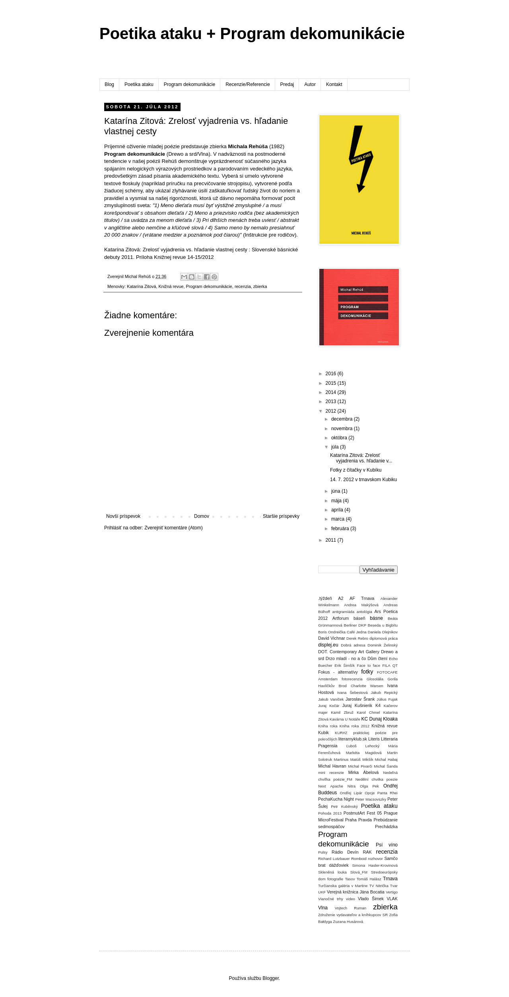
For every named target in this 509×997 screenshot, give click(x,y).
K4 (378, 705)
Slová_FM (358, 872)
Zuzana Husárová (348, 921)
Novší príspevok (123, 516)
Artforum (340, 618)
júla (335, 447)
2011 (332, 540)
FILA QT (390, 665)
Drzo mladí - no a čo (346, 658)
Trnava (390, 878)
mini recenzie (331, 772)
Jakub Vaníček (331, 699)
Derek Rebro (357, 638)
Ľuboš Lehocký (363, 746)
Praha (351, 819)
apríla (337, 510)
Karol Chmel (368, 712)
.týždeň (325, 598)
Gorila (392, 679)
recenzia (243, 286)
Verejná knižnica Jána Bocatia (356, 891)
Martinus (341, 759)
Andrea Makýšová (361, 605)
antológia (364, 611)
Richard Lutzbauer (334, 858)
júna (336, 491)
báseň (359, 618)
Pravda (365, 819)
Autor (310, 84)
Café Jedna (357, 632)
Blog (109, 84)
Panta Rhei (387, 793)
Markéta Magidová (364, 752)
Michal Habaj (386, 759)
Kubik (323, 732)
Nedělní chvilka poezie (377, 779)
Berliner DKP (355, 625)
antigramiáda (343, 611)
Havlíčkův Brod (332, 686)
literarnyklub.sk (352, 738)
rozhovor (375, 858)
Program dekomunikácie (189, 84)
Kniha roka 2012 (354, 726)
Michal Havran (332, 766)
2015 (332, 383)
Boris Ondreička (332, 632)
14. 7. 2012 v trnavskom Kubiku (363, 479)
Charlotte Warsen (367, 686)
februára (340, 528)
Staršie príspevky (281, 516)
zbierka (260, 286)
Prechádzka (386, 826)
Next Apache (330, 786)
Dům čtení (377, 658)
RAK (367, 852)
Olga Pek (369, 786)
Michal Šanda (386, 766)
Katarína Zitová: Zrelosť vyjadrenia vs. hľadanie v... (361, 458)
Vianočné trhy (330, 899)
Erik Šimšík (344, 665)
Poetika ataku (138, 84)
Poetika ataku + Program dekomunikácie (252, 33)
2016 (332, 373)
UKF (322, 892)
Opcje (370, 793)
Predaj (287, 84)
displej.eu (328, 645)
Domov (201, 516)
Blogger (270, 978)
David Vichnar (331, 638)
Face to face (368, 665)
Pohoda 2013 (330, 813)
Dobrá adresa (353, 645)
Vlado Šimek (371, 898)
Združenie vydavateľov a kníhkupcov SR (353, 915)
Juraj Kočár (328, 705)
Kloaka (390, 719)
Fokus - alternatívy (338, 672)
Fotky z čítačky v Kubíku (355, 470)
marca (338, 519)
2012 (332, 411)
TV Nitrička (378, 885)
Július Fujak (387, 699)
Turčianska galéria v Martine (342, 885)
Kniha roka (328, 726)
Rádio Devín (345, 852)
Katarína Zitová (141, 286)
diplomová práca (383, 638)
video (350, 899)
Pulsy (322, 852)
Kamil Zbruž (342, 712)
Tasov (350, 879)
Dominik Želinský (382, 645)
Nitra (352, 786)
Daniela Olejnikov (383, 632)
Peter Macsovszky (370, 799)
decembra (342, 419)
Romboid (358, 858)
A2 (340, 598)
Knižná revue (170, 286)
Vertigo (392, 892)
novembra (342, 428)
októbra (339, 438)
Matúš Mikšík (361, 759)
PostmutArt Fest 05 (363, 813)
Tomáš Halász (369, 879)
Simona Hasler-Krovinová (375, 865)
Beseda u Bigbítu (383, 625)
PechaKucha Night (336, 799)
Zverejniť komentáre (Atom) (173, 528)
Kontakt (334, 84)
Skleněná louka (332, 872)
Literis (374, 738)
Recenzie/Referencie (247, 84)
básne (376, 618)
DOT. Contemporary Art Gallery (348, 651)
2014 (332, 392)
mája (337, 500)
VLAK (392, 898)
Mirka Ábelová (363, 772)
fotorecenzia (352, 679)
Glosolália (375, 679)
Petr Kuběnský (344, 806)
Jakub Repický (384, 692)
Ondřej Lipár (351, 793)
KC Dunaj (371, 719)
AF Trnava (362, 598)
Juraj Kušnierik (357, 705)
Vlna (323, 908)
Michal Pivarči (360, 766)
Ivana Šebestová (352, 692)
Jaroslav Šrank (360, 699)
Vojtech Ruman (350, 908)
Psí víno (387, 845)
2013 (332, 401)
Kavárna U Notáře (345, 719)
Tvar (394, 885)
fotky (367, 671)
